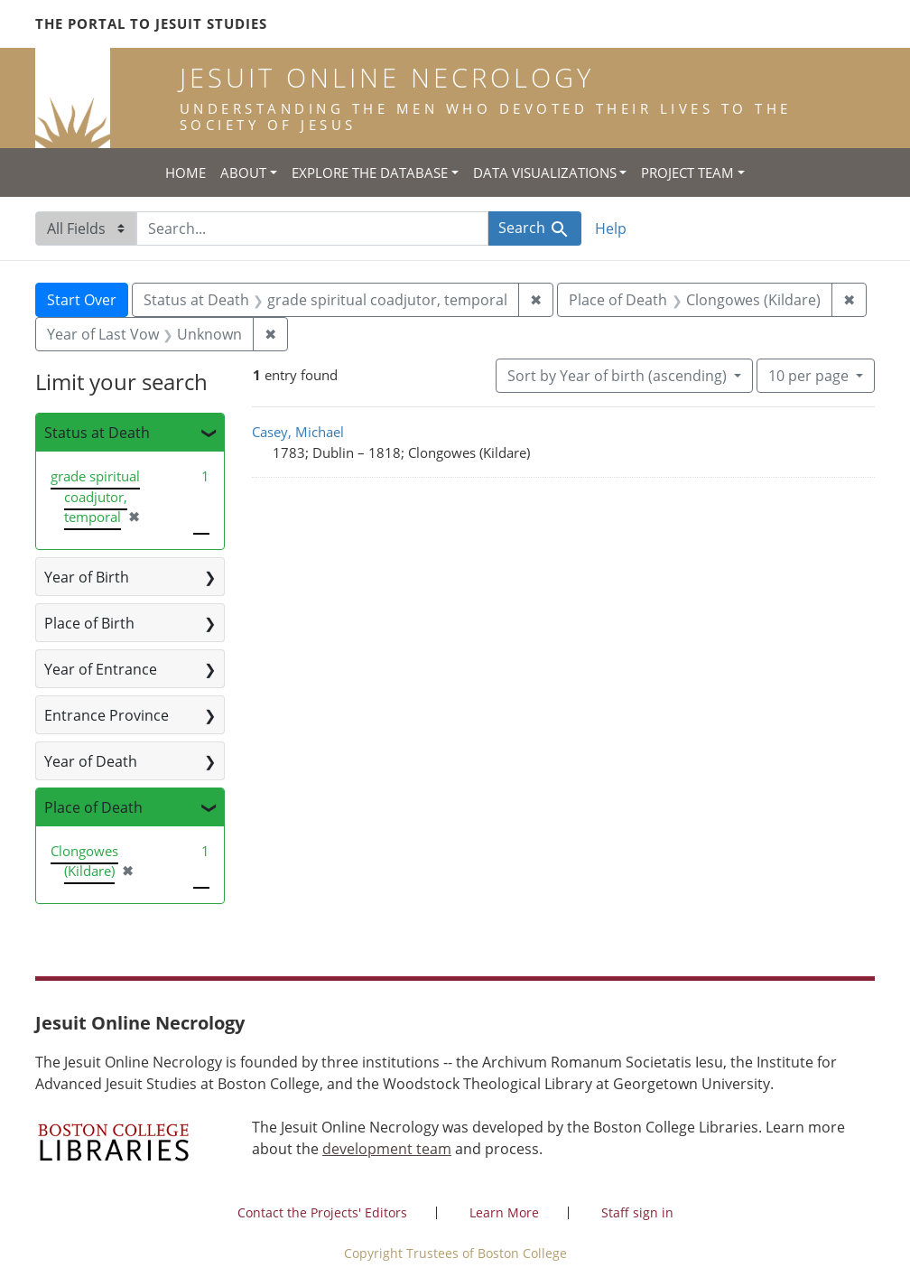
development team (386, 1149)
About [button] (243, 172)
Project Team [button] (687, 172)
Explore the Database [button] (370, 172)
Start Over (81, 300)
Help (611, 228)
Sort (618, 376)
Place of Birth (89, 623)
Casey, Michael (298, 432)
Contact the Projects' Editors (322, 1212)
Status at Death (97, 433)
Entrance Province (106, 715)
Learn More (504, 1212)
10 (810, 375)
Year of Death (90, 761)
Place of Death (93, 807)
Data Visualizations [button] (545, 172)
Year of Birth (86, 577)
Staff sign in (637, 1212)
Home (185, 172)
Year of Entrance (100, 669)
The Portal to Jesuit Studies (151, 23)
